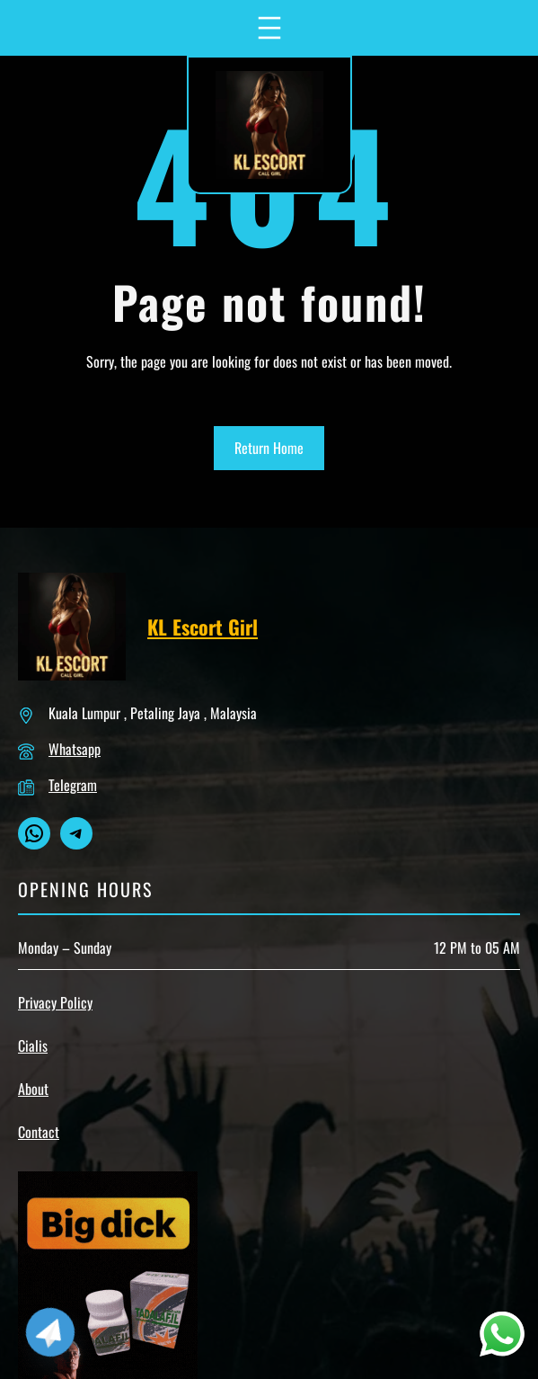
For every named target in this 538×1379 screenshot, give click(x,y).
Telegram (73, 785)
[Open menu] (269, 28)
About (33, 1088)
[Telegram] (50, 1332)
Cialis (33, 1045)
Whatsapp (75, 749)
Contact (38, 1132)
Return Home (269, 447)
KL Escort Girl (202, 626)
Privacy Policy (55, 1002)
